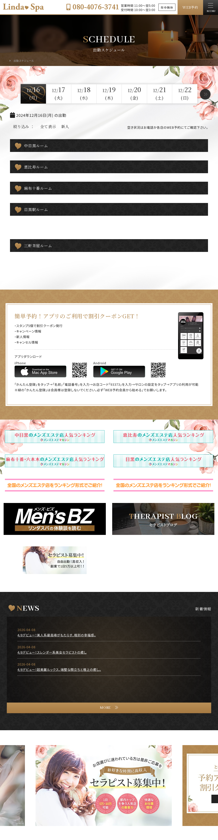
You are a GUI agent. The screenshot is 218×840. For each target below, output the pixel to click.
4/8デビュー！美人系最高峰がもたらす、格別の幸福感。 (56, 635)
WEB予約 (190, 7)
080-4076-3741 (92, 6)
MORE (105, 708)
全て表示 (48, 126)
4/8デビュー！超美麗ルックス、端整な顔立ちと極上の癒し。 (59, 669)
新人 (65, 126)
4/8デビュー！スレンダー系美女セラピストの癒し (52, 652)
